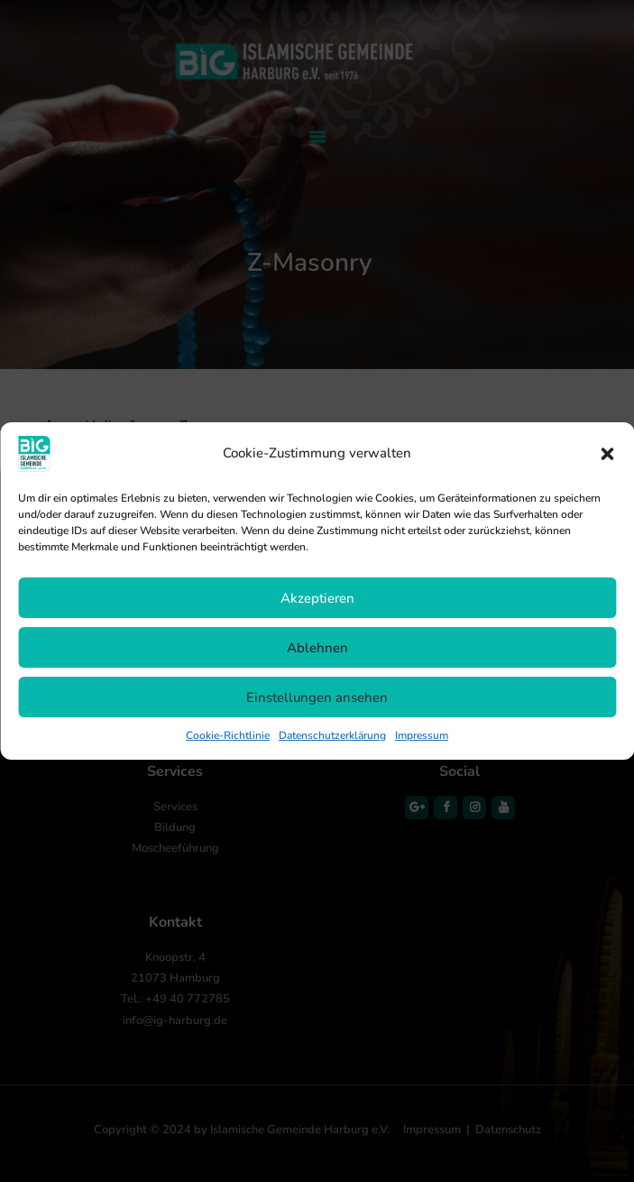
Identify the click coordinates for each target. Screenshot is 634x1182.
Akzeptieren (317, 598)
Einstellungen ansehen (317, 697)
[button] (607, 454)
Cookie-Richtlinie (228, 735)
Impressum (421, 735)
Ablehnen (317, 648)
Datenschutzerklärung (332, 735)
